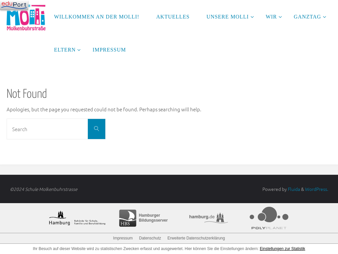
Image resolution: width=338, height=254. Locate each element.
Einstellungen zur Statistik (282, 248)
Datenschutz (150, 238)
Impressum (123, 238)
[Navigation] (14, 5)
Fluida (293, 189)
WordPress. (316, 189)
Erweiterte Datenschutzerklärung (196, 238)
